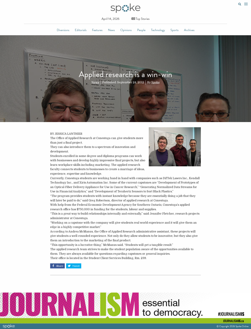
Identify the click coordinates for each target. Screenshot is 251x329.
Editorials (80, 30)
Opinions (126, 30)
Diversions (63, 30)
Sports (174, 30)
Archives (189, 30)
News (111, 30)
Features (97, 30)
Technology (158, 30)
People (141, 30)
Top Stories (140, 18)
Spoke (155, 82)
